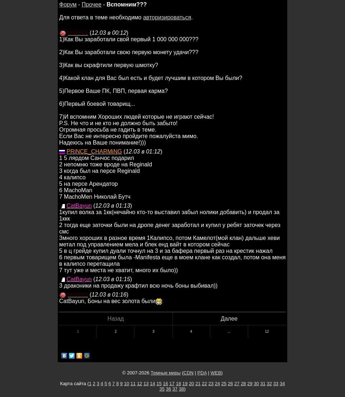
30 (256, 383)
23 (210, 383)
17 (171, 383)
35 (161, 389)
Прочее (91, 4)
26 (230, 383)
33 (275, 383)
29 (249, 383)
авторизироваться (167, 17)
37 (175, 389)
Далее (229, 319)
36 (168, 389)
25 (223, 383)
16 (165, 383)
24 (217, 383)
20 (191, 383)
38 (181, 389)
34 (282, 383)
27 (236, 383)
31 (262, 383)
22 (204, 383)
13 (145, 383)
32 (269, 383)
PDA (202, 372)
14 (152, 383)
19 (185, 383)
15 (158, 383)
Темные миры (166, 372)
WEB (216, 372)
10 (126, 383)
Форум (68, 4)
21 (197, 383)
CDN (189, 372)
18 (178, 383)
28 (243, 383)
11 (133, 383)
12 (267, 332)
